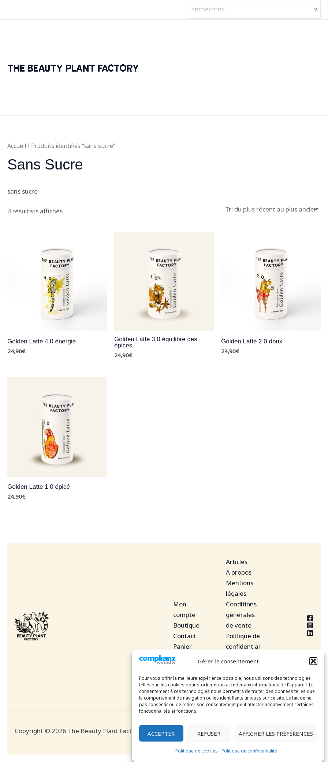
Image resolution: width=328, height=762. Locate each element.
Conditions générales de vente (241, 614)
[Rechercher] (316, 9)
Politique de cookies (196, 751)
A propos (238, 572)
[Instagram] (296, 625)
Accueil (16, 146)
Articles (236, 561)
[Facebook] (296, 618)
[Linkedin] (296, 633)
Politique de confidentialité (249, 751)
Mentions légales (239, 588)
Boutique (186, 625)
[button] (313, 661)
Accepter (161, 733)
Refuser (208, 733)
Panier (182, 646)
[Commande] (271, 209)
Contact (184, 636)
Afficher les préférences (276, 733)
